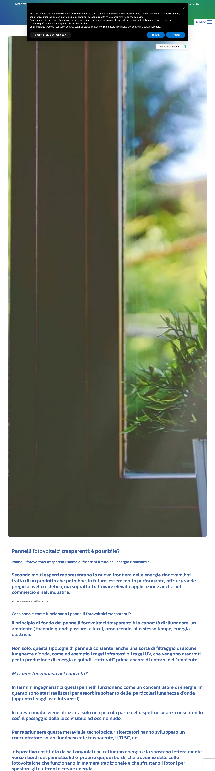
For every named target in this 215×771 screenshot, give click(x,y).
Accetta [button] (175, 34)
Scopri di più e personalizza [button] (50, 34)
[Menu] (204, 22)
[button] (183, 8)
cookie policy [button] (136, 17)
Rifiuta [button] (156, 34)
